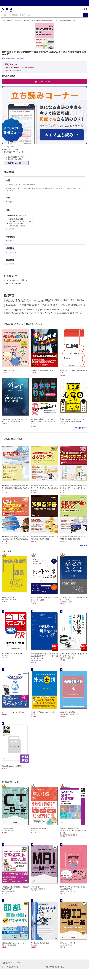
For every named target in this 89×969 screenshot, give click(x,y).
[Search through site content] (42, 15)
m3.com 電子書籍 (7, 20)
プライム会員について (10, 967)
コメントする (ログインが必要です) (16, 280)
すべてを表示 (80, 428)
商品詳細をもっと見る (15, 163)
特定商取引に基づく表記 (55, 967)
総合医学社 (18, 20)
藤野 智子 (5, 58)
